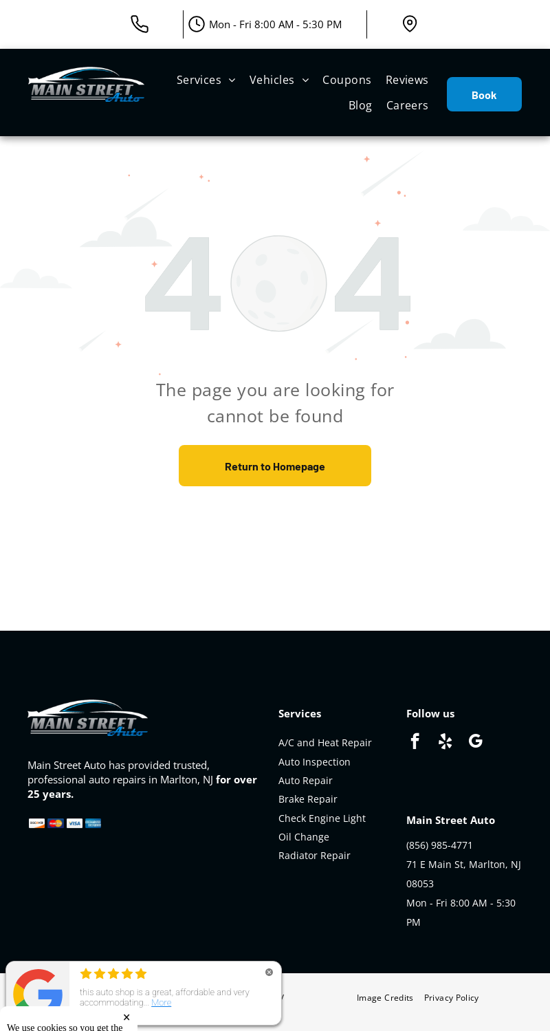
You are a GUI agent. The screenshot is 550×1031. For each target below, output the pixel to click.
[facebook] (415, 743)
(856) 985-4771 (439, 844)
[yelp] (445, 743)
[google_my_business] (475, 743)
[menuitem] (206, 80)
